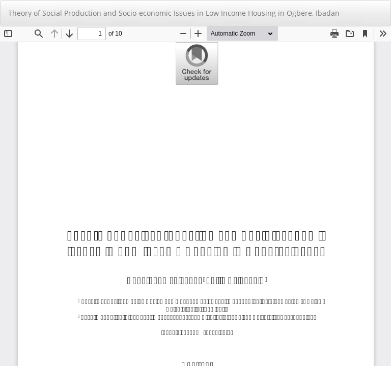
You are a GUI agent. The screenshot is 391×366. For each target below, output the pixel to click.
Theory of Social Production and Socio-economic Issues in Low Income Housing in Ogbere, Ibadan (174, 13)
